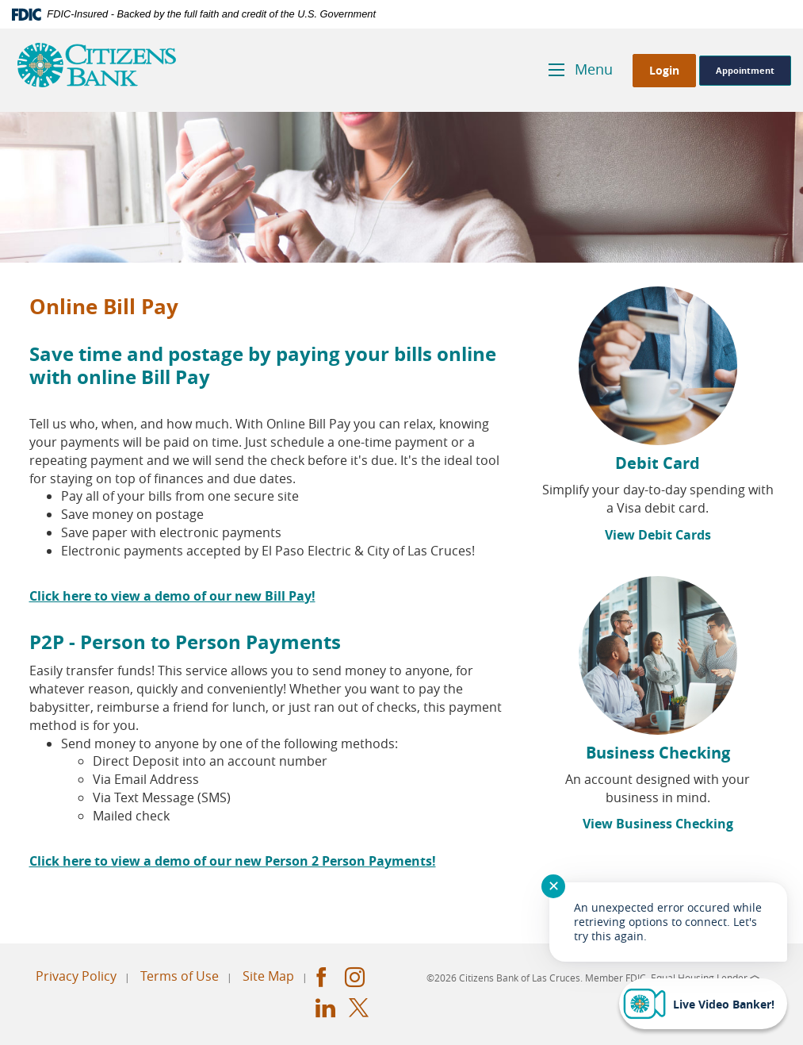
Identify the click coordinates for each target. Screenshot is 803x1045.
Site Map (268, 976)
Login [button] (664, 70)
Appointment (745, 70)
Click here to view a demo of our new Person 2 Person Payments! (232, 861)
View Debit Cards (658, 535)
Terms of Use (179, 976)
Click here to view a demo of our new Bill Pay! (172, 596)
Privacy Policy (76, 976)
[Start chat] (703, 1003)
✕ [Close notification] (554, 885)
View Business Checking (658, 823)
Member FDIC (615, 977)
